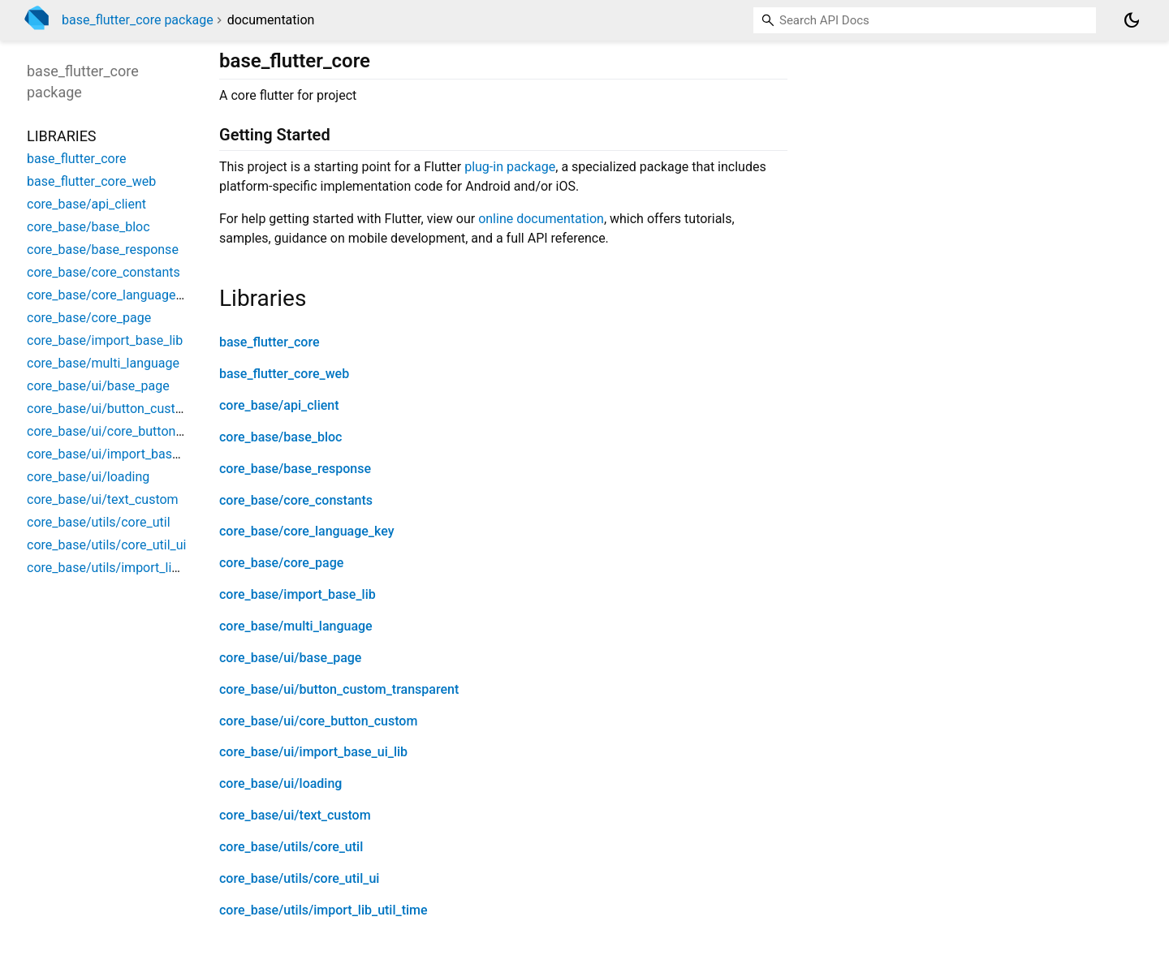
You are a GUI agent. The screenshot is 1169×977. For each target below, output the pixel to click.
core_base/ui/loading (280, 783)
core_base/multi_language (296, 626)
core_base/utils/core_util (291, 846)
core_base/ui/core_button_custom (318, 721)
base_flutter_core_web (284, 373)
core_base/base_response (295, 468)
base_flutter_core (269, 342)
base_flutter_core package (138, 20)
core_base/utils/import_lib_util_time (323, 910)
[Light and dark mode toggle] (1132, 20)
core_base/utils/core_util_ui (299, 878)
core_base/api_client (279, 405)
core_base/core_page (281, 562)
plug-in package (509, 166)
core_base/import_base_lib (297, 594)
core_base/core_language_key (307, 531)
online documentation (541, 218)
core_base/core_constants (296, 500)
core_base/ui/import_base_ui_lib (313, 752)
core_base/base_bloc (280, 437)
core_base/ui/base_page (290, 657)
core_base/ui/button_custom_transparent (339, 689)
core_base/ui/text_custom (295, 815)
